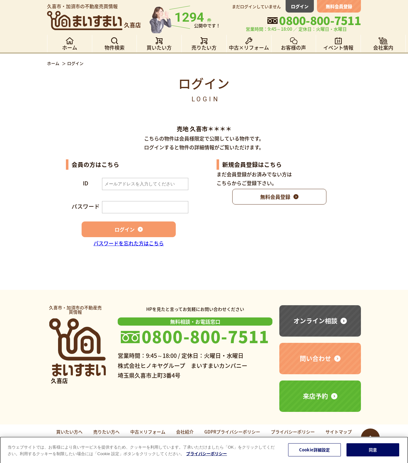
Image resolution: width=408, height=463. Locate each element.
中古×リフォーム (147, 431)
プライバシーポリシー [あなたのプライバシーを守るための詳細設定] (206, 455)
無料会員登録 (339, 6)
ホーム (53, 63)
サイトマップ (338, 431)
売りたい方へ (106, 431)
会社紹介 (185, 431)
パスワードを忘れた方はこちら (129, 243)
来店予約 (315, 396)
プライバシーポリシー (293, 431)
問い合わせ (315, 358)
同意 (373, 452)
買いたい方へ (69, 431)
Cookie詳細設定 (314, 452)
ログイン (300, 6)
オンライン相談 (315, 320)
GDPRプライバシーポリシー (232, 431)
